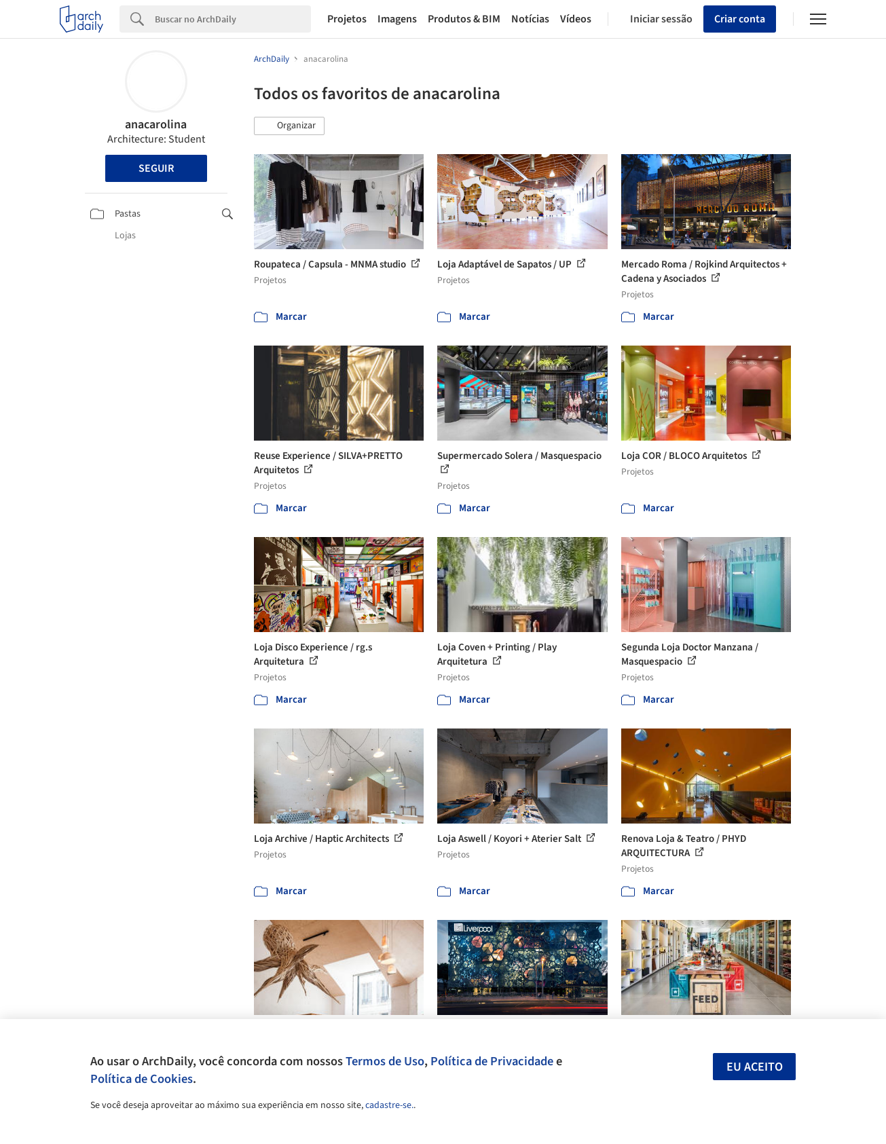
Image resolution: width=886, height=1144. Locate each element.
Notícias (530, 19)
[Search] (233, 19)
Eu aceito (754, 1066)
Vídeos (575, 19)
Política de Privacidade (491, 1061)
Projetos (347, 19)
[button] (289, 126)
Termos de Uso (385, 1061)
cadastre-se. (389, 1105)
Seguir (156, 168)
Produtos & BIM (464, 19)
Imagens (397, 19)
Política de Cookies (141, 1079)
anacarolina (156, 124)
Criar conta (739, 19)
